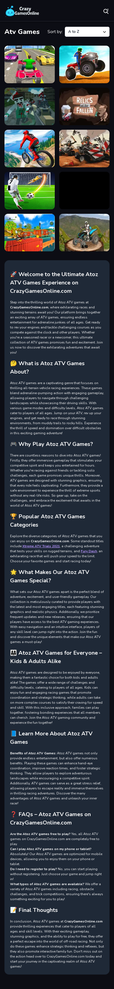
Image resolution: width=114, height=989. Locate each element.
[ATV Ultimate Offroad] (84, 64)
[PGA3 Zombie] (29, 106)
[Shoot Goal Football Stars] (29, 190)
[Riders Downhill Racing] (29, 148)
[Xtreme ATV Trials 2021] (84, 232)
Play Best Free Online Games (22, 11)
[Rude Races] (84, 148)
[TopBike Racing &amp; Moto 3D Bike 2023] (29, 232)
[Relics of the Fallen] (84, 106)
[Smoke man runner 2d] (84, 190)
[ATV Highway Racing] (29, 64)
